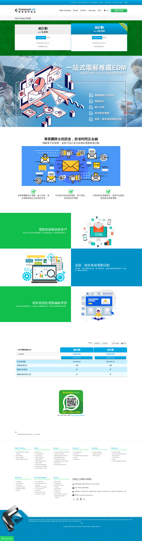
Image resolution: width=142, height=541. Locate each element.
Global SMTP (38, 459)
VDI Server (57, 463)
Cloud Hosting (19, 457)
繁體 (126, 2)
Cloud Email (38, 455)
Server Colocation (59, 454)
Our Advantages (93, 2)
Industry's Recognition (41, 487)
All (100, 10)
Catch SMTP (38, 463)
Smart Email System (40, 461)
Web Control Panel (40, 492)
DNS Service (96, 455)
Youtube (77, 499)
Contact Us (74, 2)
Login (106, 10)
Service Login (117, 2)
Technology (19, 485)
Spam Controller (39, 457)
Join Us (18, 490)
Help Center (108, 2)
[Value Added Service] (22, 459)
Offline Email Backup (40, 464)
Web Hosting (65, 10)
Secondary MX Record (41, 466)
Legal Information (20, 487)
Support (101, 2)
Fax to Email (115, 457)
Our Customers (39, 481)
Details (48, 37)
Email (75, 10)
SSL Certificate (78, 452)
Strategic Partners (21, 488)
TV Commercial (39, 488)
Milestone (37, 490)
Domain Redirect (97, 454)
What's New (58, 481)
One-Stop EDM (116, 452)
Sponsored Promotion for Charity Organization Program (61, 495)
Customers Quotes (40, 494)
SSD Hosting (19, 455)
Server (83, 10)
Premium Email (39, 454)
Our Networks (19, 483)
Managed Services (59, 457)
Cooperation (58, 483)
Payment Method (82, 2)
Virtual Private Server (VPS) (62, 452)
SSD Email (38, 452)
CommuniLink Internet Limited (82, 526)
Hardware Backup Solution (62, 461)
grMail (75, 457)
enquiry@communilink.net (78, 415)
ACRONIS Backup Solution (81, 455)
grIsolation (76, 459)
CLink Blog (57, 492)
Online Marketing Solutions (119, 461)
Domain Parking (97, 452)
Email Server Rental (60, 459)
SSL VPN (76, 454)
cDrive (114, 459)
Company (18, 481)
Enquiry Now (41, 37)
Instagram (80, 499)
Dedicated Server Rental (61, 455)
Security (92, 10)
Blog (84, 499)
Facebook (73, 499)
